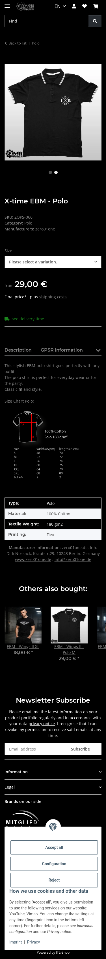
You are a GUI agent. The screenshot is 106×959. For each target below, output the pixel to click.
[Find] (94, 21)
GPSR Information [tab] (62, 350)
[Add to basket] (9, 61)
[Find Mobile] (47, 21)
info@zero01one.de (73, 559)
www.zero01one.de (33, 559)
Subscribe (80, 749)
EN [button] (57, 6)
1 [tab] (50, 172)
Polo (28, 223)
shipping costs (53, 296)
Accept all (54, 847)
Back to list (17, 43)
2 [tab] (56, 172)
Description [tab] (18, 350)
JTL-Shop (63, 952)
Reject (54, 880)
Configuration (54, 864)
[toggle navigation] (7, 3)
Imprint (15, 942)
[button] (74, 6)
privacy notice (42, 723)
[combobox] (53, 262)
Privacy (33, 942)
